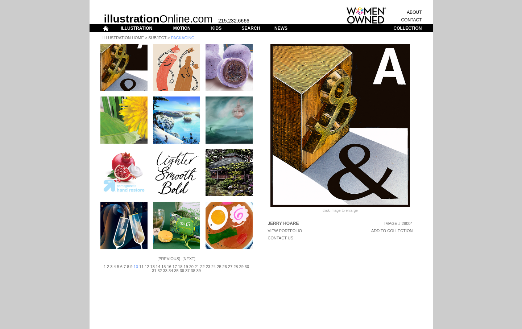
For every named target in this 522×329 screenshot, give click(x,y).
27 (230, 266)
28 (235, 266)
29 (241, 266)
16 (169, 266)
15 (163, 266)
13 (152, 266)
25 (219, 266)
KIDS (216, 28)
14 (158, 266)
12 (147, 266)
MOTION (182, 28)
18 (180, 266)
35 (176, 270)
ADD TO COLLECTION (392, 231)
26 (225, 266)
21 (197, 266)
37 (187, 270)
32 (159, 270)
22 (202, 266)
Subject (157, 38)
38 (193, 270)
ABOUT (414, 12)
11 (141, 266)
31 (154, 270)
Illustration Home (123, 38)
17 (175, 266)
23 (208, 266)
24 (213, 266)
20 (191, 266)
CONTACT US (281, 238)
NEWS (280, 28)
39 (198, 270)
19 (185, 266)
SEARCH (251, 28)
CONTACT (411, 19)
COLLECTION (408, 28)
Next (188, 258)
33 (165, 270)
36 (182, 270)
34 (171, 270)
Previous (168, 258)
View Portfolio (285, 231)
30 (247, 266)
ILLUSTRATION (136, 28)
